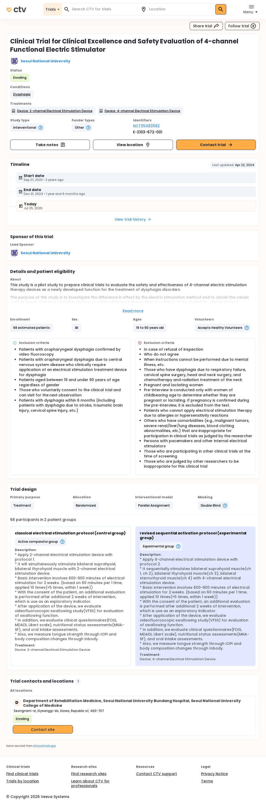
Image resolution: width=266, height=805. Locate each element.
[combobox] (102, 9)
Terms (207, 781)
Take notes (50, 144)
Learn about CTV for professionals (90, 783)
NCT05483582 (146, 125)
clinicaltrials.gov (44, 746)
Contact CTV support (156, 773)
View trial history (133, 219)
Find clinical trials (22, 773)
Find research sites (89, 773)
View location (134, 144)
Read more (133, 311)
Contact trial (216, 144)
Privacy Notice (214, 773)
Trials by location (22, 781)
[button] (22, 94)
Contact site (43, 729)
